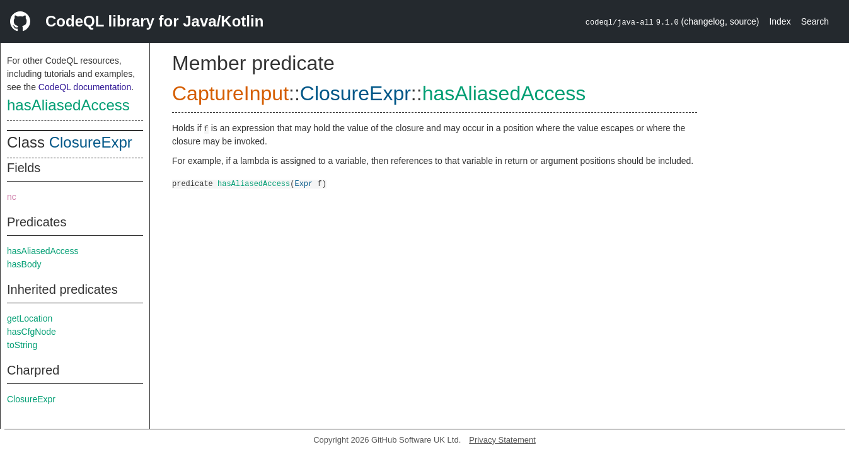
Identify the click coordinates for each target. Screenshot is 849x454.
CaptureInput (230, 93)
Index (779, 21)
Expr (303, 183)
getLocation (29, 318)
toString (22, 345)
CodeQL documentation (84, 87)
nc (11, 197)
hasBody (24, 264)
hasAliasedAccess (68, 105)
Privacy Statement (502, 440)
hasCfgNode (31, 332)
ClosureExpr (90, 142)
